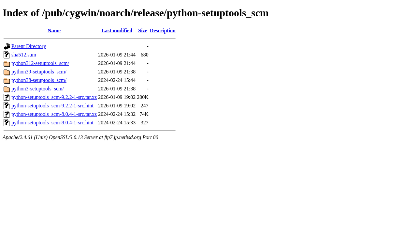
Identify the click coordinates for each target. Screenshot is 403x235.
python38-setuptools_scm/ (38, 80)
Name (54, 30)
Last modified (116, 30)
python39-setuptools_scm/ (38, 71)
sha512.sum (23, 54)
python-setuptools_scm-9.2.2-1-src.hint (52, 105)
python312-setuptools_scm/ (40, 63)
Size (142, 30)
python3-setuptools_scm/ (37, 88)
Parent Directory (28, 46)
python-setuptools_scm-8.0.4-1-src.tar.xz (54, 114)
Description (163, 30)
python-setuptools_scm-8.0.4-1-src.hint (52, 122)
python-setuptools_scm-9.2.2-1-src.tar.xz (54, 97)
